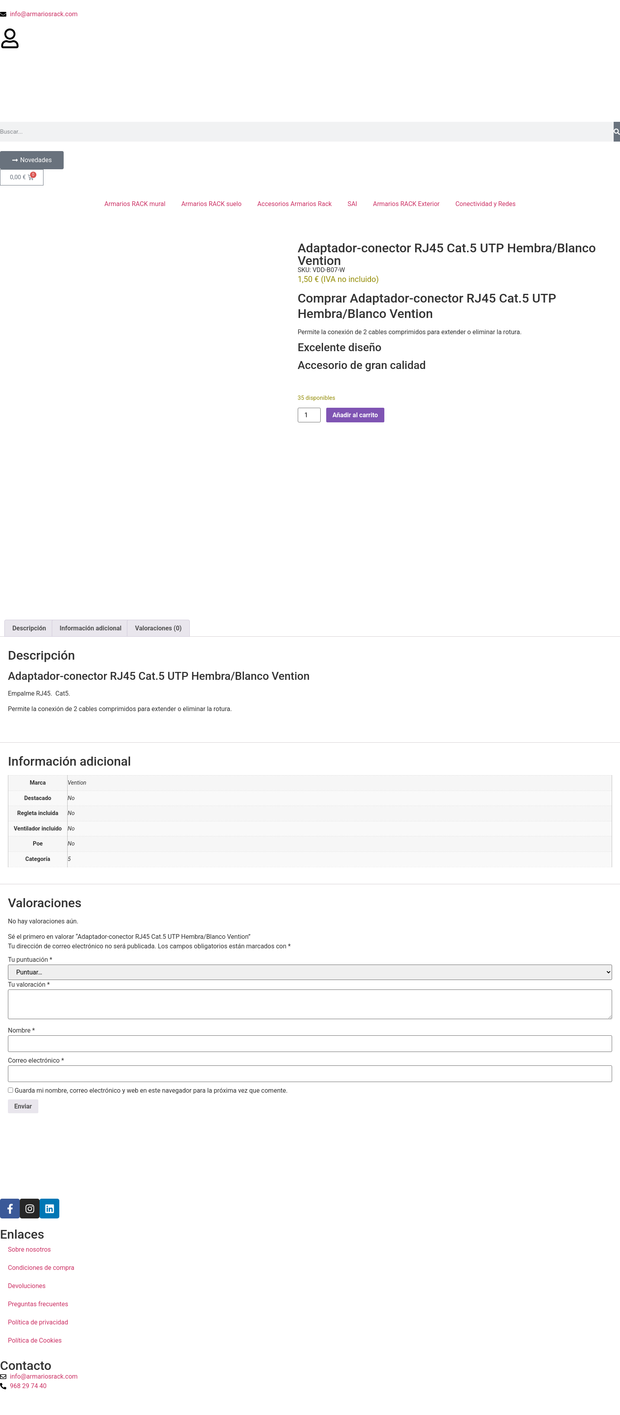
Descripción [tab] (29, 498)
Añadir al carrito (355, 415)
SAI (352, 204)
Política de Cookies (35, 1211)
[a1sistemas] (310, 1330)
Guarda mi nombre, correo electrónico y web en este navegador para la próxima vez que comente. (151, 961)
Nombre (21, 901)
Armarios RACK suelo (211, 204)
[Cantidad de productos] (309, 415)
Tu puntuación (30, 830)
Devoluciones (26, 1156)
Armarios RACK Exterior (406, 204)
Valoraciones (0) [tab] (158, 498)
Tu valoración (29, 855)
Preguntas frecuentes (38, 1175)
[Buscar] (617, 132)
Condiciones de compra (41, 1138)
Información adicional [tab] (90, 498)
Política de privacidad (38, 1193)
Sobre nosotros (29, 1120)
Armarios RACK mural (134, 204)
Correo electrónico (36, 931)
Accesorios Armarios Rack (294, 204)
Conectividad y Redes (486, 204)
